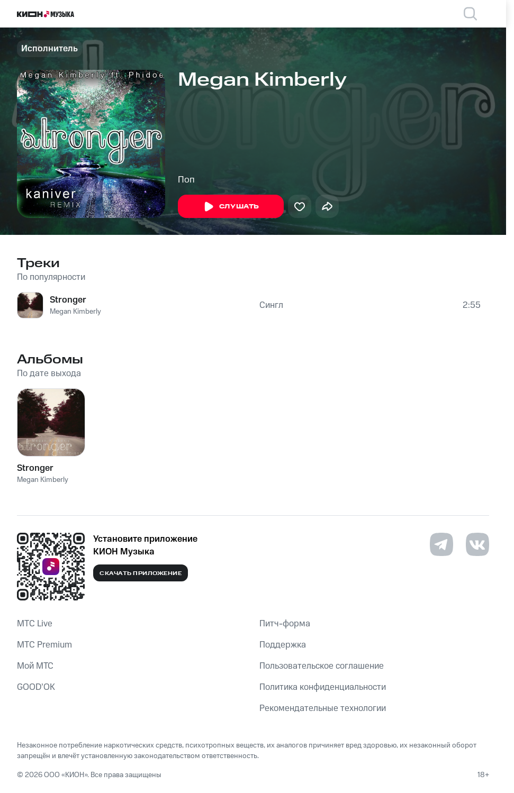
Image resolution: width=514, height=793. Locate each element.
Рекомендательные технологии (322, 708)
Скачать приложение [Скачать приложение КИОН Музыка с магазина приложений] (141, 573)
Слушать (230, 206)
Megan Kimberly (75, 311)
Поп (186, 180)
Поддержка (282, 645)
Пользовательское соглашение (321, 666)
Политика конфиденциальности (322, 687)
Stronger (68, 300)
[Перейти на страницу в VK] (477, 544)
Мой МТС (35, 666)
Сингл (271, 305)
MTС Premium (44, 645)
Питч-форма (284, 623)
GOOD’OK (36, 687)
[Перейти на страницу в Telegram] (441, 544)
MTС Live (34, 623)
